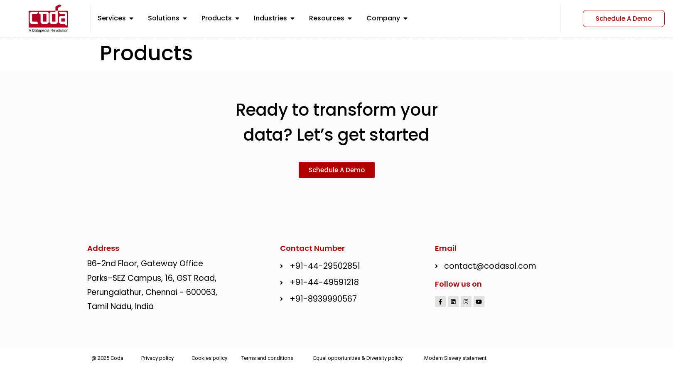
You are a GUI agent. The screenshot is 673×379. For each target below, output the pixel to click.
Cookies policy (209, 357)
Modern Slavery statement (455, 357)
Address (103, 247)
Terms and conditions (267, 357)
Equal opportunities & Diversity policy (358, 357)
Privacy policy (157, 357)
